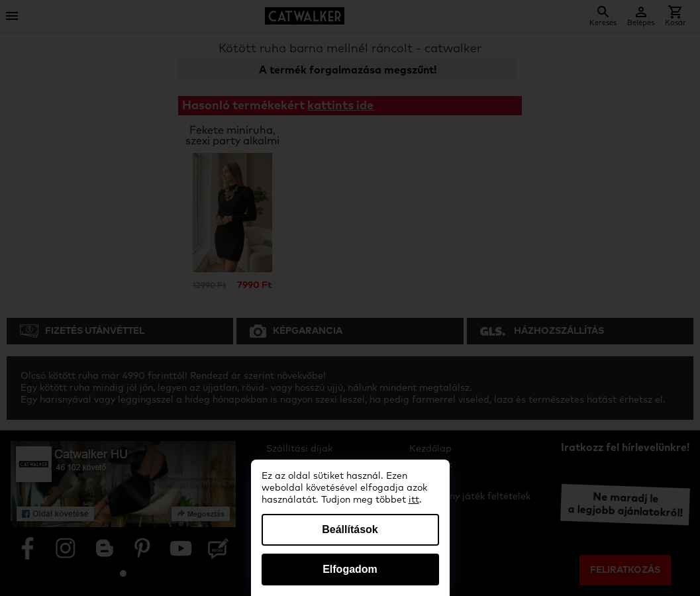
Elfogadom (350, 569)
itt (414, 500)
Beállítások (349, 529)
